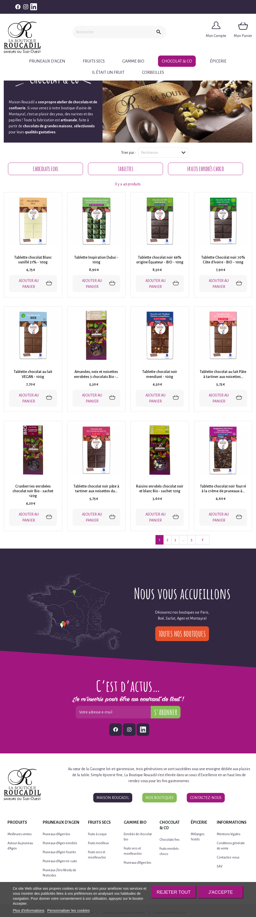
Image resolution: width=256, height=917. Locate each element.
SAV (219, 866)
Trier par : (128, 153)
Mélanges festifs (197, 836)
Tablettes (125, 169)
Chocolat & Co (177, 61)
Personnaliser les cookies (68, 910)
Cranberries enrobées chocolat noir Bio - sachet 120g (32, 491)
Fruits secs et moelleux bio (97, 854)
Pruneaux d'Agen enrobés (60, 843)
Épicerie (218, 61)
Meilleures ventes (20, 834)
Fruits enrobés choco (205, 169)
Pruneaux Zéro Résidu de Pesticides (59, 872)
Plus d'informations (28, 910)
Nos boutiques (160, 798)
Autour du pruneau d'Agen (20, 845)
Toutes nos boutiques (182, 633)
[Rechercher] (111, 32)
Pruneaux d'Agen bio (56, 834)
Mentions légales (228, 834)
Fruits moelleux (98, 843)
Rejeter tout (173, 892)
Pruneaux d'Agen (47, 61)
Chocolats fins (45, 169)
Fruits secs (94, 61)
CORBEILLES (153, 72)
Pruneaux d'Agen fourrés (59, 852)
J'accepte (220, 892)
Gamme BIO (133, 61)
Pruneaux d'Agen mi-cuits (60, 861)
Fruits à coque (97, 834)
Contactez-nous (206, 798)
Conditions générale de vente (231, 845)
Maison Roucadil (112, 798)
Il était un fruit (108, 72)
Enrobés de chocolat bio (138, 836)
